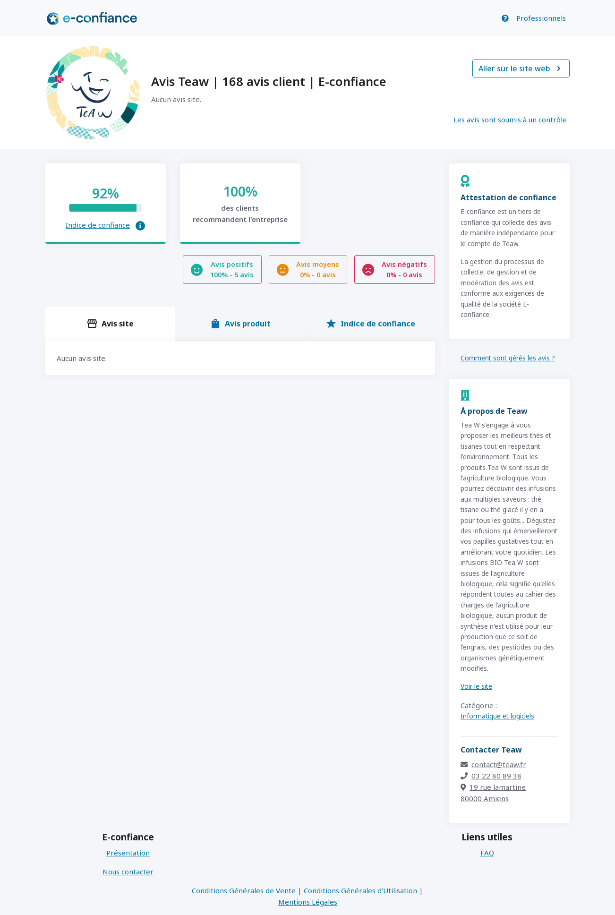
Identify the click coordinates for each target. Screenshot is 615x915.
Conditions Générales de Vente (244, 890)
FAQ (487, 852)
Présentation (128, 852)
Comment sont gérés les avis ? (508, 357)
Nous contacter (128, 871)
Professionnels (541, 18)
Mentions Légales (307, 901)
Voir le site (476, 686)
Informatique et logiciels (497, 715)
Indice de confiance (98, 225)
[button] (140, 226)
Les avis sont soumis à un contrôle (510, 119)
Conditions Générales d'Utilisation (360, 890)
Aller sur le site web (521, 68)
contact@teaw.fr (493, 764)
